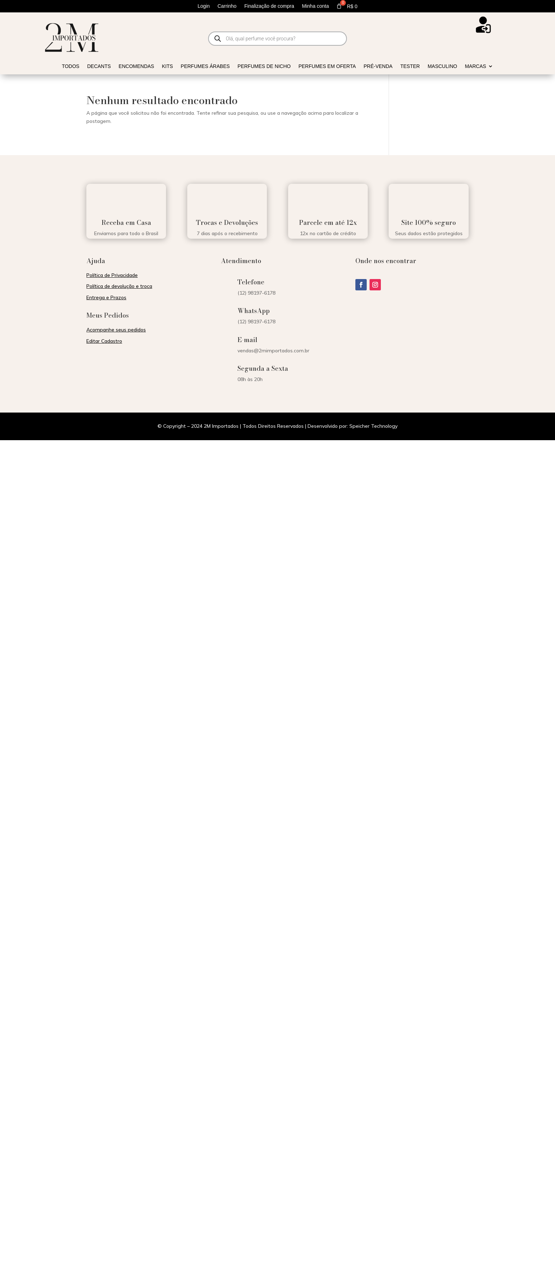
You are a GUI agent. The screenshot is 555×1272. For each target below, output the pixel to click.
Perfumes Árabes (205, 66)
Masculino (442, 66)
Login (204, 6)
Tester (410, 66)
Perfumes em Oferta (327, 66)
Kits (167, 66)
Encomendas (136, 66)
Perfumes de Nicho (264, 66)
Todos (71, 66)
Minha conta (315, 6)
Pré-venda (378, 66)
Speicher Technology (373, 426)
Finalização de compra (269, 6)
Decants (99, 66)
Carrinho (226, 6)
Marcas (475, 66)
